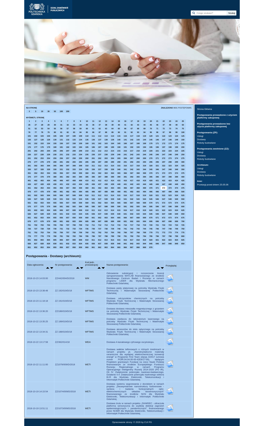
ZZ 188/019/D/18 (63, 332)
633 (74, 214)
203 (42, 151)
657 (67, 218)
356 (61, 173)
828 (42, 244)
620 (150, 210)
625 (182, 210)
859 (80, 247)
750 (182, 229)
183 (74, 147)
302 (35, 166)
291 (125, 162)
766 (125, 232)
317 (131, 166)
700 (182, 221)
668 (138, 218)
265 (118, 158)
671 (157, 218)
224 (176, 151)
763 (106, 232)
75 (183, 129)
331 (61, 169)
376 (29, 177)
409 (80, 181)
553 (42, 203)
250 (182, 155)
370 (150, 173)
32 (68, 125)
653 (42, 218)
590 (118, 206)
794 (144, 236)
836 (93, 244)
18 (138, 121)
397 (163, 177)
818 (138, 240)
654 (48, 218)
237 (99, 155)
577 (35, 206)
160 (86, 143)
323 (170, 166)
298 (170, 162)
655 (54, 218)
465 (118, 188)
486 (93, 192)
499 (176, 192)
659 (80, 218)
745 (150, 229)
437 (99, 184)
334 (80, 169)
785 (86, 236)
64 (112, 129)
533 (74, 199)
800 (182, 236)
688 (106, 221)
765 (118, 232)
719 (144, 225)
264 (112, 158)
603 (42, 210)
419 (144, 181)
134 (80, 140)
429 (48, 184)
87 (100, 132)
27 (36, 125)
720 (150, 225)
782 (67, 236)
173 (170, 143)
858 (74, 247)
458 (74, 188)
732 (67, 229)
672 (163, 218)
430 (54, 184)
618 (138, 210)
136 (93, 140)
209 (80, 151)
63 (106, 129)
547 (163, 199)
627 (35, 214)
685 (86, 221)
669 (144, 218)
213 (106, 151)
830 (54, 244)
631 (61, 214)
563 (106, 203)
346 (157, 169)
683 (74, 221)
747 (163, 229)
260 (86, 158)
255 (54, 158)
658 (74, 218)
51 (29, 129)
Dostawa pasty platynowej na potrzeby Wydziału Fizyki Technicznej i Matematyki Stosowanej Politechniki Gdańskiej (135, 290)
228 (42, 155)
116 (125, 136)
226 (29, 155)
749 (176, 229)
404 (48, 181)
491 (125, 192)
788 (106, 236)
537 (99, 199)
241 (125, 155)
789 (112, 236)
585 (86, 206)
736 (93, 229)
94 (144, 132)
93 (138, 132)
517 (131, 195)
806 (61, 240)
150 (182, 140)
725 (182, 225)
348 (170, 169)
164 (112, 143)
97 (164, 132)
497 (163, 192)
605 (54, 210)
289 (112, 162)
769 (144, 232)
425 (182, 181)
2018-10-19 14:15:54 (37, 391)
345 (150, 169)
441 (125, 184)
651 (29, 218)
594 (144, 206)
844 (144, 244)
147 (163, 140)
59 (80, 129)
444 (144, 184)
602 (35, 210)
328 (42, 169)
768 (138, 232)
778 (42, 236)
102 (35, 136)
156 (61, 143)
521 (157, 195)
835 (86, 244)
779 (48, 236)
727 (35, 229)
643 (138, 214)
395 (150, 177)
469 (144, 188)
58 (74, 129)
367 (131, 173)
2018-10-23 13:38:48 (37, 290)
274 (176, 158)
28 (42, 125)
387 (99, 177)
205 (54, 151)
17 (132, 121)
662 (99, 218)
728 (42, 229)
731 (61, 229)
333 (74, 169)
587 (99, 206)
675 (182, 218)
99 (176, 132)
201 (29, 151)
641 (125, 214)
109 (80, 136)
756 (61, 232)
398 (170, 177)
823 (170, 240)
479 (48, 192)
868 (138, 247)
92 (132, 132)
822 (163, 240)
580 (54, 206)
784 (80, 236)
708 (74, 225)
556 (61, 203)
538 (106, 199)
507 (67, 195)
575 (182, 203)
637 (99, 214)
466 (125, 188)
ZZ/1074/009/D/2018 (65, 391)
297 (163, 162)
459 (80, 188)
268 (138, 158)
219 (144, 151)
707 (67, 225)
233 (74, 155)
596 (157, 206)
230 (54, 155)
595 (150, 206)
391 (125, 177)
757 (67, 232)
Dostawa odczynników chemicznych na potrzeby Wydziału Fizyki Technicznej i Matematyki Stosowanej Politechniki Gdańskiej (135, 301)
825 (182, 240)
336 (93, 169)
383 (74, 177)
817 (131, 240)
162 (99, 143)
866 (125, 247)
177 (35, 147)
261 (93, 158)
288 (106, 162)
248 (170, 155)
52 (36, 129)
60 (87, 129)
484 (80, 192)
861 (93, 247)
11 (93, 121)
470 (150, 188)
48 (170, 125)
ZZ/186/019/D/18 (63, 311)
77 (36, 132)
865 (118, 247)
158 (74, 143)
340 (118, 169)
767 (131, 232)
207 (67, 151)
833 (74, 244)
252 (35, 158)
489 (112, 192)
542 (131, 199)
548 (170, 199)
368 (138, 173)
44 (144, 125)
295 (150, 162)
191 (125, 147)
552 (35, 203)
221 (157, 151)
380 (54, 177)
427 (35, 184)
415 (118, 181)
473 (170, 188)
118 (138, 136)
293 (138, 162)
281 (61, 162)
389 (112, 177)
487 (99, 192)
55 (55, 129)
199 (176, 147)
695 (150, 221)
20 (151, 121)
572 (163, 203)
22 (164, 121)
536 (93, 199)
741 (125, 229)
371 (157, 173)
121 (157, 136)
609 (80, 210)
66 (125, 129)
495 (150, 192)
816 (125, 240)
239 (112, 155)
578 (42, 206)
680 (54, 221)
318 (138, 166)
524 (176, 195)
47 (164, 125)
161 (93, 143)
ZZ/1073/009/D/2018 (65, 408)
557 (67, 203)
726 (29, 229)
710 (86, 225)
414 (112, 181)
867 (131, 247)
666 (125, 218)
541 (125, 199)
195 (150, 147)
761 (93, 232)
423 (170, 181)
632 (67, 214)
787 (99, 236)
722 (163, 225)
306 (61, 166)
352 (35, 173)
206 (61, 151)
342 (131, 169)
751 (29, 232)
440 (118, 184)
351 (29, 173)
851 (29, 247)
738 (106, 229)
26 (29, 125)
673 (170, 218)
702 (35, 225)
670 (150, 218)
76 (29, 132)
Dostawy (201, 139)
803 (42, 240)
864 (112, 247)
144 (144, 140)
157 (67, 143)
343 (138, 169)
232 (67, 155)
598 (170, 206)
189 (112, 147)
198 (170, 147)
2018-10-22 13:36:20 (37, 311)
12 (100, 121)
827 (35, 244)
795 (150, 236)
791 (125, 236)
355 (54, 173)
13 (106, 121)
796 (157, 236)
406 (61, 181)
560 (86, 203)
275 (182, 158)
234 (80, 155)
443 (138, 184)
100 (61, 111)
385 (86, 177)
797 (163, 236)
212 (99, 151)
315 (118, 166)
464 (112, 188)
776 (29, 236)
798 (170, 236)
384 (80, 177)
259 (80, 158)
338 (106, 169)
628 (42, 214)
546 (157, 199)
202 (35, 151)
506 (61, 195)
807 (67, 240)
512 (99, 195)
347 (163, 169)
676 (29, 221)
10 (42, 111)
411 (93, 181)
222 (163, 151)
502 (35, 195)
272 (163, 158)
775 (182, 232)
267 (131, 158)
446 (157, 184)
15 (119, 121)
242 (131, 155)
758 (74, 232)
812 (99, 240)
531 (61, 199)
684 (80, 221)
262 (99, 158)
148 (170, 140)
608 (74, 210)
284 (80, 162)
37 (100, 125)
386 (93, 177)
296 (157, 162)
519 (144, 195)
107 (67, 136)
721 (157, 225)
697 (163, 221)
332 (67, 169)
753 (42, 232)
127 (35, 140)
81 (61, 132)
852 (35, 247)
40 (119, 125)
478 (42, 192)
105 (54, 136)
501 (29, 195)
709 (80, 225)
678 (42, 221)
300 (182, 162)
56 (61, 129)
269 (144, 158)
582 (67, 206)
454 (48, 188)
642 (131, 214)
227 (35, 155)
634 (80, 214)
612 (99, 210)
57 (68, 129)
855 (54, 247)
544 (144, 199)
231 (61, 155)
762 (99, 232)
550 (182, 199)
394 (144, 177)
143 (138, 140)
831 (61, 244)
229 (48, 155)
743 (138, 229)
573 (170, 203)
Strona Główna (204, 109)
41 (125, 125)
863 (106, 247)
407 (67, 181)
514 (112, 195)
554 (48, 203)
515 (118, 195)
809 (80, 240)
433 (74, 184)
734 (80, 229)
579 (48, 206)
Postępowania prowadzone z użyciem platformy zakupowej (217, 116)
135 (86, 140)
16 (125, 121)
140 (118, 140)
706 (61, 225)
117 (131, 136)
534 (80, 199)
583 (74, 206)
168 (138, 143)
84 (80, 132)
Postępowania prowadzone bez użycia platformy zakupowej (213, 125)
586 (93, 206)
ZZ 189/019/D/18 (63, 321)
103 (42, 136)
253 (42, 158)
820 (150, 240)
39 (112, 125)
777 (35, 236)
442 (131, 184)
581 (61, 206)
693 (138, 221)
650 (182, 214)
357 (67, 173)
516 (125, 195)
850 (182, 244)
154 (48, 143)
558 (74, 203)
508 (74, 195)
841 (125, 244)
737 (99, 229)
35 (87, 125)
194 (144, 147)
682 (67, 221)
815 (118, 240)
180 (54, 147)
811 (93, 240)
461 (93, 188)
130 (54, 140)
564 (112, 203)
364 (112, 173)
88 (106, 132)
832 (67, 244)
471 (157, 188)
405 (54, 181)
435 (86, 184)
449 (176, 184)
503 (42, 195)
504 (48, 195)
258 (74, 158)
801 (29, 240)
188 (106, 147)
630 (54, 214)
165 (118, 143)
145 (150, 140)
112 (99, 136)
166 (125, 143)
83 (74, 132)
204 (48, 151)
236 (93, 155)
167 (131, 143)
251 (29, 158)
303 (42, 166)
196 (157, 147)
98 (170, 132)
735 (86, 229)
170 (150, 143)
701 (29, 225)
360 (86, 173)
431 (61, 184)
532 (67, 199)
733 (74, 229)
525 (182, 195)
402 (35, 181)
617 (131, 210)
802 (35, 240)
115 (118, 136)
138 (106, 140)
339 (112, 169)
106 (61, 136)
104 (48, 136)
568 (138, 203)
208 (74, 151)
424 (176, 181)
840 (118, 244)
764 (112, 232)
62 (100, 129)
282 (67, 162)
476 (29, 192)
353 (42, 173)
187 (99, 147)
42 (132, 125)
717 (131, 225)
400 (182, 177)
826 (29, 244)
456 (61, 188)
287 (99, 162)
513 (106, 195)
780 (54, 236)
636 (93, 214)
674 (176, 218)
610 (86, 210)
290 (118, 162)
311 (93, 166)
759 (80, 232)
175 (182, 143)
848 (170, 244)
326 (29, 169)
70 (151, 129)
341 (125, 169)
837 (99, 244)
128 (42, 140)
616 (125, 210)
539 (112, 199)
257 (67, 158)
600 (182, 206)
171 (157, 143)
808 (74, 240)
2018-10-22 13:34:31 (37, 332)
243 (138, 155)
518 (138, 195)
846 (157, 244)
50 (55, 111)
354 (48, 173)
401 (29, 181)
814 (112, 240)
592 (131, 206)
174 (176, 143)
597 (163, 206)
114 (112, 136)
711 (93, 225)
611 (93, 210)
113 (106, 136)
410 (86, 181)
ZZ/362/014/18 (62, 342)
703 (42, 225)
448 (170, 184)
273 (170, 158)
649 (176, 214)
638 (106, 214)
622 (163, 210)
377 (35, 177)
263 (106, 158)
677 (35, 221)
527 (35, 199)
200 (67, 111)
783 (74, 236)
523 (170, 195)
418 (138, 181)
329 (48, 169)
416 (125, 181)
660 (86, 218)
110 (86, 136)
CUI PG (148, 422)
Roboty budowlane (206, 143)
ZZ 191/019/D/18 (63, 301)
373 (170, 173)
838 (106, 244)
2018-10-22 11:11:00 (37, 364)
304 (48, 166)
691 (125, 221)
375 (182, 173)
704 (48, 225)
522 (163, 195)
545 (150, 199)
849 (176, 244)
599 (176, 206)
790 (118, 236)
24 (176, 121)
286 (93, 162)
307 (67, 166)
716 (125, 225)
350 (182, 169)
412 (99, 181)
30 (48, 111)
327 (35, 169)
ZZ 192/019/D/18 (63, 290)
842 (131, 244)
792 (131, 236)
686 (93, 221)
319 (144, 166)
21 (157, 121)
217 (131, 151)
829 (48, 244)
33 (74, 125)
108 (74, 136)
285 (86, 162)
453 (42, 188)
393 (138, 177)
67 (132, 129)
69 (144, 129)
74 (176, 129)
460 (86, 188)
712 (99, 225)
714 (112, 225)
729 (48, 229)
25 (183, 121)
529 (48, 199)
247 (163, 155)
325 (182, 166)
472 (163, 188)
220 (150, 151)
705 (54, 225)
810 (86, 240)
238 (106, 155)
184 (80, 147)
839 (112, 244)
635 (86, 214)
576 (29, 206)
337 (99, 169)
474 (176, 188)
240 (118, 155)
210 (86, 151)
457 (67, 188)
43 (138, 125)
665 (118, 218)
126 (29, 140)
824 (176, 240)
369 (144, 173)
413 (106, 181)
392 (131, 177)
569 (144, 203)
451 (29, 188)
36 (93, 125)
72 (164, 129)
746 (157, 229)
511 (93, 195)
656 (61, 218)
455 (54, 188)
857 (67, 247)
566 (125, 203)
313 (106, 166)
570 (150, 203)
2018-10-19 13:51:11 (37, 408)
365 (118, 173)
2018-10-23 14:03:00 (37, 278)
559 (80, 203)
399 (176, 177)
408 (74, 181)
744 (144, 229)
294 (144, 162)
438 (106, 184)
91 (125, 132)
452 (35, 188)
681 (61, 221)
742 (131, 229)
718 (138, 225)
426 (29, 184)
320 (150, 166)
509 (80, 195)
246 (157, 155)
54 (48, 129)
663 (106, 218)
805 (54, 240)
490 (118, 192)
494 (144, 192)
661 (93, 218)
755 (54, 232)
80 (55, 132)
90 (119, 132)
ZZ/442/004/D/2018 (64, 278)
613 (106, 210)
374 (176, 173)
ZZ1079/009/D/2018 (65, 364)
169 (144, 143)
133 (74, 140)
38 (106, 125)
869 (144, 247)
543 (138, 199)
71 (157, 129)
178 (42, 147)
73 (170, 129)
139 (112, 140)
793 (138, 236)
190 (118, 147)
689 (112, 221)
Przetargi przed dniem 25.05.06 (212, 184)
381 (61, 177)
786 (93, 236)
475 (182, 188)
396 (157, 177)
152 (35, 143)
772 (163, 232)
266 (125, 158)
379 (48, 177)
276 (29, 162)
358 (74, 173)
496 (157, 192)
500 (182, 192)
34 (80, 125)
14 (112, 121)
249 (176, 155)
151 (29, 143)
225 (182, 151)
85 (87, 132)
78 (42, 132)
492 (131, 192)
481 (61, 192)
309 (80, 166)
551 (29, 203)
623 (170, 210)
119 (144, 136)
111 (93, 136)
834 (80, 244)
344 (144, 169)
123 (170, 136)
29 (48, 125)
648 (170, 214)
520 (150, 195)
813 (106, 240)
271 (157, 158)
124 (176, 136)
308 (74, 166)
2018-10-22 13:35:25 (37, 321)
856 (61, 247)
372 (163, 173)
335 (86, 169)
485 (86, 192)
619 (144, 210)
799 (176, 236)
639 (112, 214)
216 (125, 151)
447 (163, 184)
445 (150, 184)
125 (182, 136)
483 (74, 192)
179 (48, 147)
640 (118, 214)
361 (93, 173)
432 (67, 184)
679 (48, 221)
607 (67, 210)
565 (118, 203)
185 (86, 147)
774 (176, 232)
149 (176, 140)
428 (42, 184)
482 (67, 192)
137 (99, 140)
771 (157, 232)
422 (163, 181)
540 (118, 199)
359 (80, 173)
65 (119, 129)
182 (67, 147)
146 (157, 140)
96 (157, 132)
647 (163, 214)
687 (99, 221)
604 (48, 210)
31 (61, 125)
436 (93, 184)
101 (29, 136)
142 (131, 140)
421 (157, 181)
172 (163, 143)
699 (176, 221)
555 (54, 203)
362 (99, 173)
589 (112, 206)
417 (131, 181)
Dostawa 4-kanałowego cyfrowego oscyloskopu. (130, 342)
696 (157, 221)
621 (157, 210)
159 (80, 143)
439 (112, 184)
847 (163, 244)
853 (42, 247)
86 (93, 132)
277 (35, 162)
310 (86, 166)
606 (61, 210)
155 (54, 143)
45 (151, 125)
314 (112, 166)
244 (144, 155)
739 (112, 229)
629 (48, 214)
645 (150, 214)
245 (150, 155)
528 (42, 199)
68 (138, 129)
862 (99, 247)
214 (112, 151)
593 (138, 206)
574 (176, 203)
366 (125, 173)
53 (42, 129)
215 (118, 151)
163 (106, 143)
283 (74, 162)
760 (86, 232)
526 (29, 199)
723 (170, 225)
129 (48, 140)
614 (112, 210)
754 (48, 232)
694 (144, 221)
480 (54, 192)
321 (157, 166)
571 (157, 203)
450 (182, 184)
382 (67, 177)
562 (99, 203)
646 (157, 214)
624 (176, 210)
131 (61, 140)
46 (157, 125)
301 (29, 166)
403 (42, 181)
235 (86, 155)
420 (150, 181)
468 (138, 188)
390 (118, 177)
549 (176, 199)
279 (48, 162)
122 (163, 136)
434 (80, 184)
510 (86, 195)
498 (170, 192)
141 (125, 140)
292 (131, 162)
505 (54, 195)
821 (157, 240)
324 (176, 166)
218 (138, 151)
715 (118, 225)
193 (138, 147)
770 (150, 232)
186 (93, 147)
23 (170, 121)
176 (29, 147)
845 (150, 244)
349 (176, 169)
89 (112, 132)
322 (163, 166)
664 (112, 218)
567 (131, 203)
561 (93, 203)
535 (86, 199)
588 (106, 206)
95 (151, 132)
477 (35, 192)
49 (176, 125)
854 (48, 247)
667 (131, 218)
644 (144, 214)
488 (106, 192)
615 (118, 210)
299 (176, 162)
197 (163, 147)
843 (138, 244)
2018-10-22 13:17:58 (37, 342)
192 (131, 147)
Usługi (200, 136)
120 (150, 136)
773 (170, 232)
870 (150, 247)
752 (35, 232)
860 (86, 247)
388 (106, 177)
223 (170, 151)
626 (29, 214)
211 (93, 151)
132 (67, 140)
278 (42, 162)
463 (106, 188)
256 (61, 158)
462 (99, 188)
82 (68, 132)
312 (99, 166)
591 (125, 206)
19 (144, 121)
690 (118, 221)
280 (54, 162)
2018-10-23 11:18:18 (37, 301)
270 (150, 158)
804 (48, 240)
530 (54, 199)
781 (61, 236)
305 (54, 166)
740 (118, 229)
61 (93, 129)
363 (106, 173)
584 (80, 206)
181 (61, 147)
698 (170, 221)
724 (176, 225)
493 (138, 192)
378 (42, 177)
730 (54, 229)
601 (29, 210)
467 (131, 188)
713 (106, 225)
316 (125, 166)
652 (35, 218)
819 (144, 240)
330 (54, 169)
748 (170, 229)
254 (48, 158)
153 (42, 143)
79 (48, 132)
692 (131, 221)
